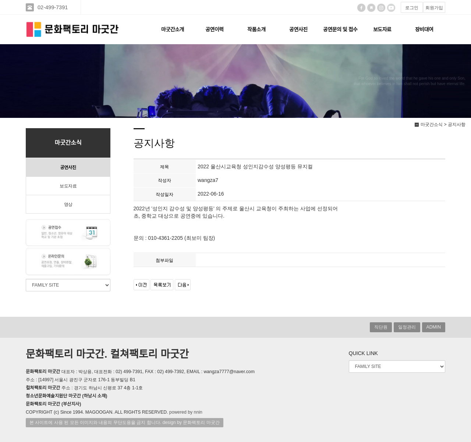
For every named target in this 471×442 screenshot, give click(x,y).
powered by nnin (185, 412)
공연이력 (214, 29)
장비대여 (424, 29)
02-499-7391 (54, 7)
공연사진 (298, 29)
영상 (68, 204)
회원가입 (434, 7)
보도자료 (382, 29)
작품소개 (256, 29)
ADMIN (433, 327)
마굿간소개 (172, 29)
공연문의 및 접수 (340, 29)
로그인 (411, 7)
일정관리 (407, 327)
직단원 (380, 327)
